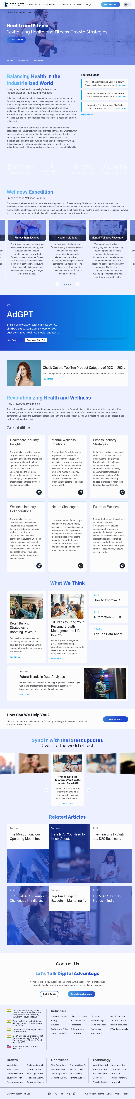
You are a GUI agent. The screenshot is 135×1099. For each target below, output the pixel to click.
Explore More (87, 115)
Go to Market (76, 1074)
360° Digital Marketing (36, 1074)
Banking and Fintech (60, 1029)
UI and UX (116, 1074)
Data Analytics (118, 1065)
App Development (101, 1074)
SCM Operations (58, 1065)
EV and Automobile (119, 1029)
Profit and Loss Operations (78, 1065)
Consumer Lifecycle (36, 1082)
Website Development (101, 1082)
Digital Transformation (120, 1078)
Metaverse (97, 1078)
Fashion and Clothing (80, 1020)
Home (10, 12)
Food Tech (76, 1033)
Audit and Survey (59, 1069)
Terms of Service (106, 1094)
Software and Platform (60, 1016)
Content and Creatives (59, 1078)
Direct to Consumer (80, 1016)
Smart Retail (96, 1033)
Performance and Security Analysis (16, 1082)
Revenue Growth (14, 1078)
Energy (54, 1020)
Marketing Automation (36, 1078)
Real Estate (76, 1025)
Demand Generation (16, 1074)
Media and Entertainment (99, 1025)
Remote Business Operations (78, 1078)
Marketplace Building (101, 1065)
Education (95, 1016)
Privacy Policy (90, 1094)
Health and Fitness (118, 1016)
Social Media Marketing (36, 1065)
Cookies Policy (121, 1094)
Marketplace (12, 1065)
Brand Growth (13, 1069)
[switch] (127, 4)
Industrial (55, 1025)
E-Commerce (77, 1029)
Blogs (88, 4)
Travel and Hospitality (119, 1020)
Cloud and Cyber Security (120, 1069)
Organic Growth (34, 1069)
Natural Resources (118, 1025)
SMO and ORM (76, 1069)
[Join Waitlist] (15, 340)
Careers (78, 4)
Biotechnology (97, 1020)
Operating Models (59, 1074)
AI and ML (116, 1082)
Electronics (96, 1029)
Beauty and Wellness (60, 1033)
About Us (66, 4)
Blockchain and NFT (101, 1069)
